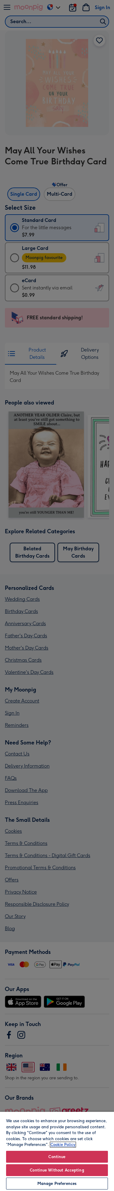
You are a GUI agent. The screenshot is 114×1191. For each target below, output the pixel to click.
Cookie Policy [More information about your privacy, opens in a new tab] (62, 1144)
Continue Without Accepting (57, 1170)
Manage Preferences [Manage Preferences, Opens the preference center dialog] (57, 1183)
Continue (56, 1156)
